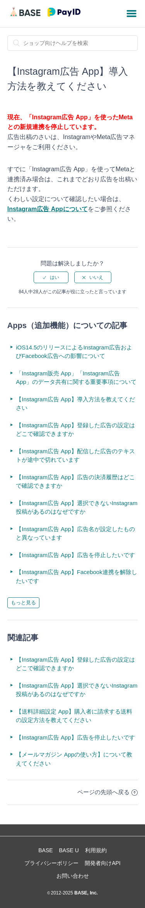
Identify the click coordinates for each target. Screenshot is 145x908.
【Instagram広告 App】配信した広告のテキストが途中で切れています (75, 455)
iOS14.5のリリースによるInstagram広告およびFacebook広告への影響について (74, 351)
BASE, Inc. (85, 893)
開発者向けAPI (103, 863)
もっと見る (23, 602)
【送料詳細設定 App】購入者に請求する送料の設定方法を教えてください (74, 716)
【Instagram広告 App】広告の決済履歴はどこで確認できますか (75, 481)
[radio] (51, 277)
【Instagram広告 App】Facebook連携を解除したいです (76, 576)
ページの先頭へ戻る (107, 792)
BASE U (69, 850)
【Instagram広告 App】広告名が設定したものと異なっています (75, 533)
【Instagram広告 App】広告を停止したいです (75, 555)
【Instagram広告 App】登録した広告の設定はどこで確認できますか (75, 429)
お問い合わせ (72, 876)
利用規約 (96, 850)
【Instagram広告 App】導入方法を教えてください (75, 403)
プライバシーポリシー (51, 863)
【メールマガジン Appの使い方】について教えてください (74, 759)
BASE (45, 850)
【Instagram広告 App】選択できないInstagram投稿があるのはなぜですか (76, 507)
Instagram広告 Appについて (47, 209)
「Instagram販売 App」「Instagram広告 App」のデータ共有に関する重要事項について (76, 377)
